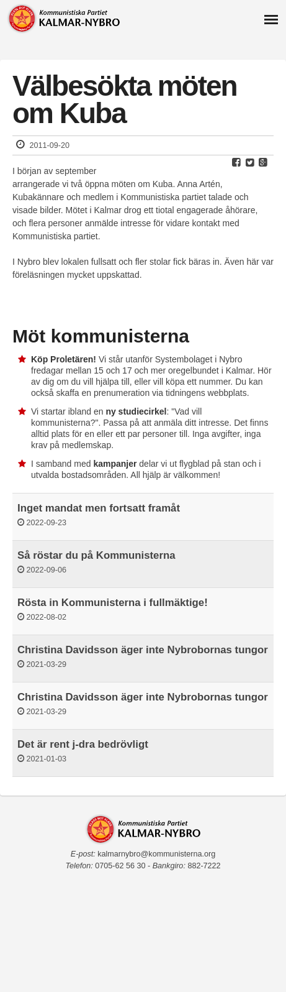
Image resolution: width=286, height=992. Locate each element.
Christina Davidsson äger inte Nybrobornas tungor (142, 650)
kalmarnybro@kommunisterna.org (156, 854)
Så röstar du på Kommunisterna (96, 555)
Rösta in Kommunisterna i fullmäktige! (112, 603)
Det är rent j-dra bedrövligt (82, 744)
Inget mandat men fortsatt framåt (98, 508)
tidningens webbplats (206, 393)
